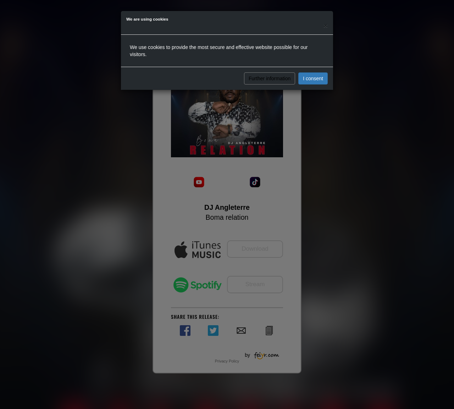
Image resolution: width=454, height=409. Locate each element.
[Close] (325, 25)
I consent (313, 78)
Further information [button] (269, 78)
